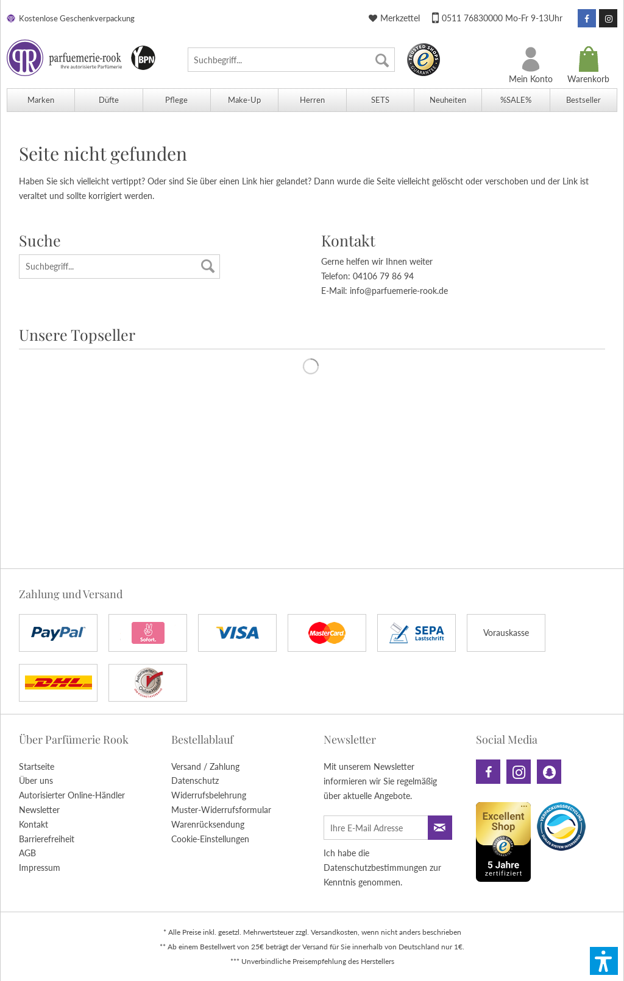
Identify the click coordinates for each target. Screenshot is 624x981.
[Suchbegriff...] (291, 59)
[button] (604, 961)
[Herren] (312, 100)
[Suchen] (382, 59)
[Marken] (40, 100)
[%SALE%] (515, 100)
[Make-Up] (244, 100)
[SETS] (380, 100)
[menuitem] (291, 59)
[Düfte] (108, 100)
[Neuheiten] (447, 100)
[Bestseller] (583, 100)
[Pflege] (176, 100)
